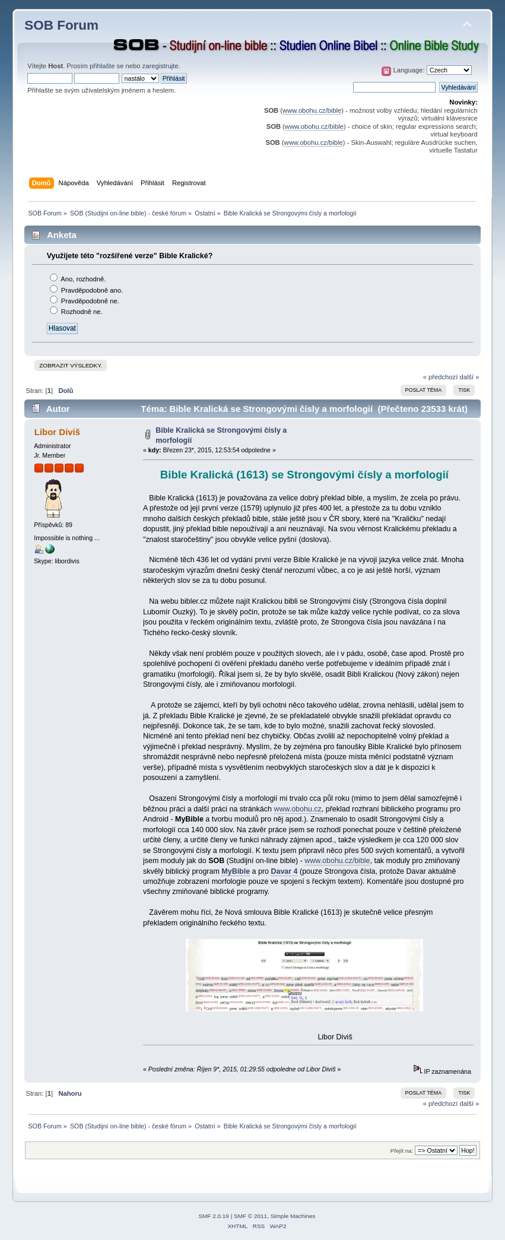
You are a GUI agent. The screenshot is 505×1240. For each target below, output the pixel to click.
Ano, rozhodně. (83, 279)
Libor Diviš (57, 432)
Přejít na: (401, 1150)
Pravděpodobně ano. (92, 290)
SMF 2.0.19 (213, 1216)
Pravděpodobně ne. (90, 301)
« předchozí (440, 376)
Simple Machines (293, 1216)
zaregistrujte (160, 65)
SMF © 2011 (250, 1216)
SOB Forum (61, 25)
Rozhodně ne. (82, 311)
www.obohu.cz (297, 809)
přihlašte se (106, 65)
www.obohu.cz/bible (311, 110)
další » (469, 376)
